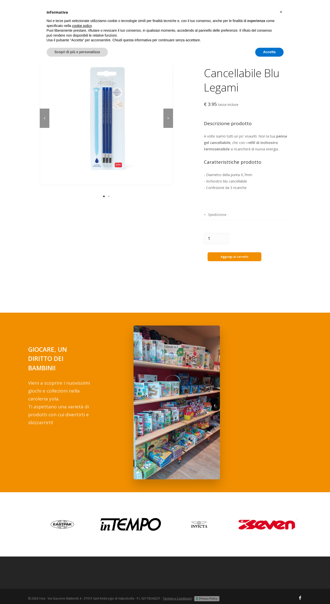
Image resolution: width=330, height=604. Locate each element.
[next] (168, 118)
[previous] (44, 118)
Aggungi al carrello (235, 252)
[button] (281, 550)
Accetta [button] (269, 590)
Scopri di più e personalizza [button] (77, 590)
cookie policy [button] (82, 564)
